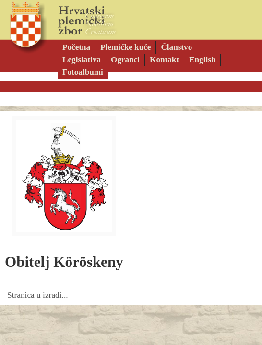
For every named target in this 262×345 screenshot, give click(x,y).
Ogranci (125, 59)
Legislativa (81, 59)
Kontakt (164, 59)
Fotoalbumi (82, 72)
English (202, 59)
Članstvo (176, 47)
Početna (76, 47)
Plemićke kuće (125, 47)
